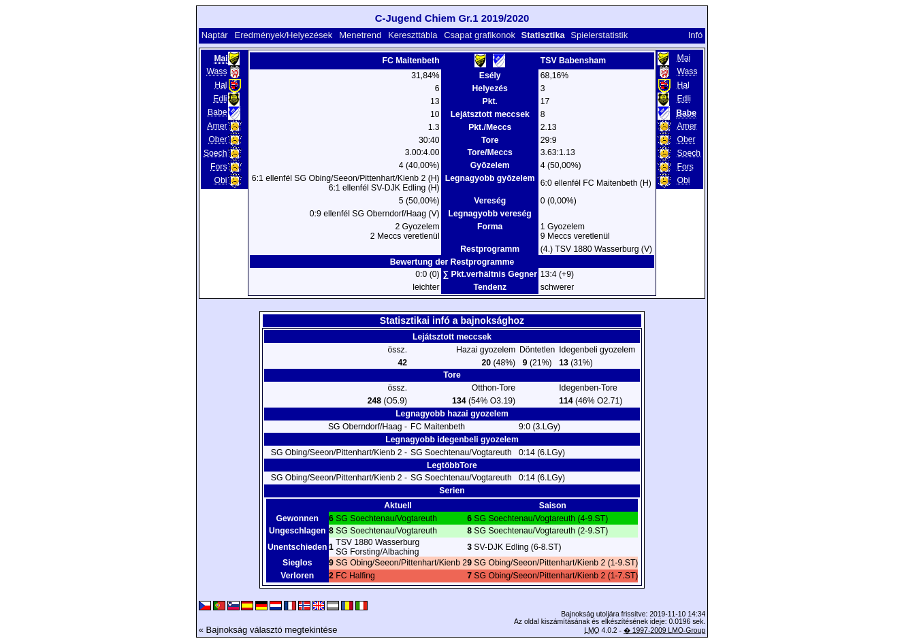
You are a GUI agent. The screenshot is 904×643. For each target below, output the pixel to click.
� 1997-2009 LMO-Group (664, 630)
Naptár (214, 35)
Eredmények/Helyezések (284, 35)
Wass (216, 71)
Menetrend (360, 35)
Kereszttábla (412, 35)
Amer (217, 126)
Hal (220, 85)
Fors (218, 166)
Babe (217, 112)
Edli (220, 98)
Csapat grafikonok (479, 35)
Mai (683, 58)
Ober (217, 139)
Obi (220, 180)
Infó (695, 35)
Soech (215, 153)
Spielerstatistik (599, 35)
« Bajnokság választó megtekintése (268, 630)
